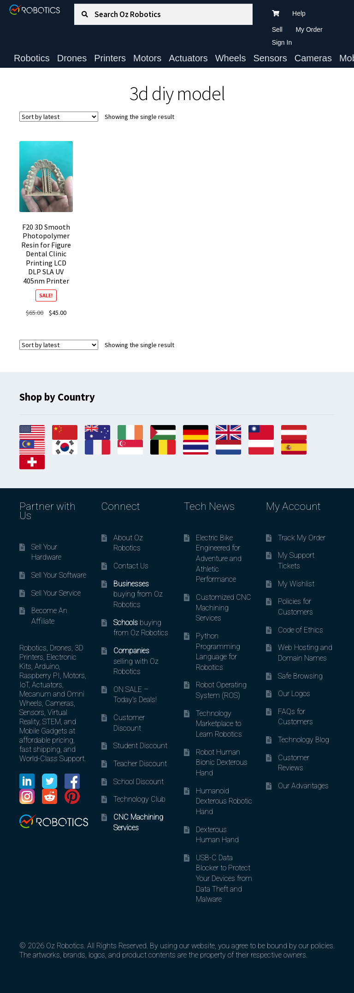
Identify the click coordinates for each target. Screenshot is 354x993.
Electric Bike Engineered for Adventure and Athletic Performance (219, 558)
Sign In (282, 42)
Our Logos (294, 693)
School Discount (138, 781)
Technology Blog (303, 739)
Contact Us (130, 566)
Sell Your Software (58, 575)
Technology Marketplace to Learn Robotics (219, 724)
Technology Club (139, 799)
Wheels (230, 58)
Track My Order (301, 537)
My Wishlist (296, 583)
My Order (308, 29)
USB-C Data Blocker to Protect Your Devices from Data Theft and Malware (224, 878)
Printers (110, 58)
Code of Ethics (300, 630)
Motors (147, 58)
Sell (277, 29)
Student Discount (140, 745)
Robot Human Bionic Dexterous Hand (222, 762)
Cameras (313, 58)
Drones (72, 58)
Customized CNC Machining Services (223, 607)
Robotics (32, 58)
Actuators (188, 58)
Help (299, 13)
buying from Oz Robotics (138, 594)
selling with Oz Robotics (136, 661)
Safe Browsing (300, 676)
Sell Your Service (56, 593)
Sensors (270, 58)
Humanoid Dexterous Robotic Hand (224, 801)
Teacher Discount (140, 763)
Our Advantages (303, 785)
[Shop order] (58, 117)
